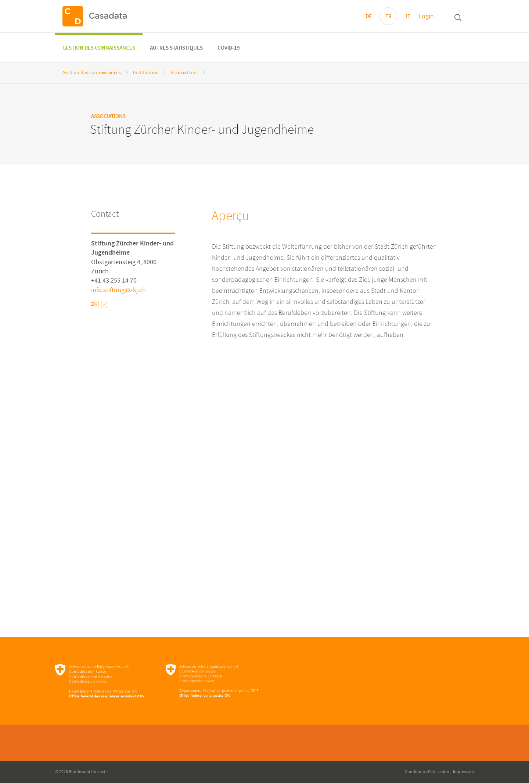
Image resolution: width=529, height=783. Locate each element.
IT (408, 16)
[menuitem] (99, 47)
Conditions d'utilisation (427, 772)
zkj (99, 303)
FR (388, 16)
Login (426, 16)
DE (369, 16)
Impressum (463, 772)
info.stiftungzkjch (118, 290)
